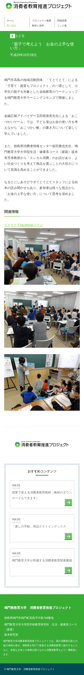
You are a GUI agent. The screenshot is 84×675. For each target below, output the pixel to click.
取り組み (11, 25)
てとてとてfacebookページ (23, 225)
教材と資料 (38, 25)
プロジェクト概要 (41, 20)
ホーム (10, 20)
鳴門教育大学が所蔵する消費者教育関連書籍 (42, 560)
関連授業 (62, 20)
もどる (17, 35)
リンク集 (62, 25)
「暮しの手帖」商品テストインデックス (39, 526)
